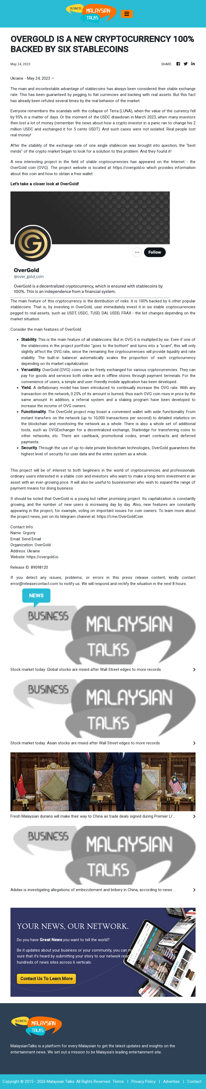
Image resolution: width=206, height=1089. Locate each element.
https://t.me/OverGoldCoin (120, 516)
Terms (118, 1081)
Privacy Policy (143, 1081)
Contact (194, 1081)
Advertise (171, 1081)
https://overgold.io (129, 167)
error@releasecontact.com (34, 583)
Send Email (31, 539)
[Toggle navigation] (127, 14)
